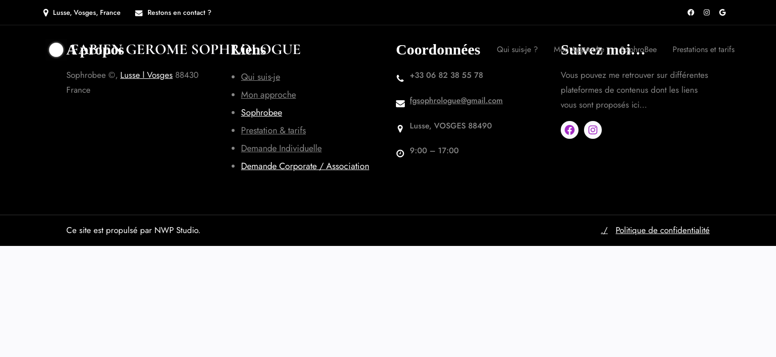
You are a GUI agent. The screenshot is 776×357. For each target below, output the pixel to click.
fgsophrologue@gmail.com (456, 100)
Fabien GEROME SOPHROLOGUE (186, 49)
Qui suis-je (260, 76)
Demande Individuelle (281, 148)
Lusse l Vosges (146, 75)
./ (604, 230)
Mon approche (268, 94)
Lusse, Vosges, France (87, 12)
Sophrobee (261, 112)
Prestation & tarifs (273, 130)
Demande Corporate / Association (305, 166)
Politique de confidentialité (663, 230)
